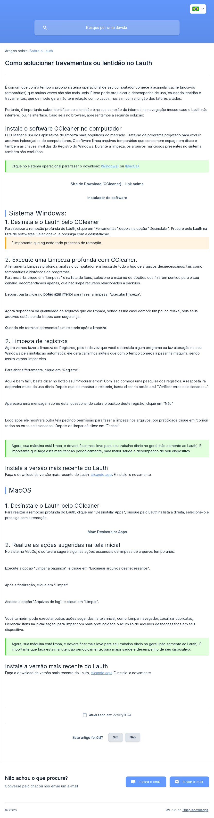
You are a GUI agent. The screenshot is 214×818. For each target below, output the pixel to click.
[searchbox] (107, 27)
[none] (198, 9)
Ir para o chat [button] (149, 782)
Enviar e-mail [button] (193, 782)
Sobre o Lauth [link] (41, 51)
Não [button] (133, 737)
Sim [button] (115, 737)
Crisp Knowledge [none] (195, 810)
